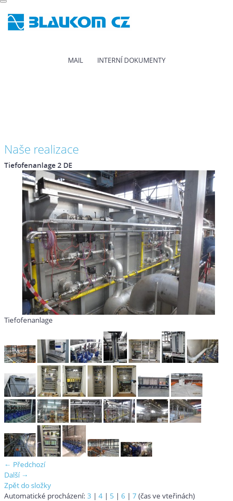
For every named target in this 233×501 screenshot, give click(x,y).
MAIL (75, 60)
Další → (16, 475)
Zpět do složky (27, 485)
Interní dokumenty (131, 60)
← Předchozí (24, 464)
